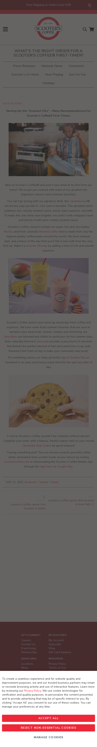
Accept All (48, 718)
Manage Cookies (48, 737)
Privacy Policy (32, 691)
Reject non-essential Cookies (48, 728)
